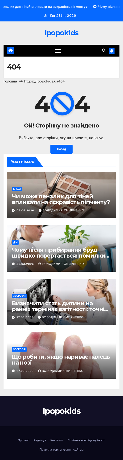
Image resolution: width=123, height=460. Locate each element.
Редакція (40, 440)
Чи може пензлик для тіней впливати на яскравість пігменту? (61, 199)
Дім (15, 242)
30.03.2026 (25, 264)
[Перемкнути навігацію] (58, 50)
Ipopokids (61, 33)
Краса (17, 189)
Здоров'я (19, 296)
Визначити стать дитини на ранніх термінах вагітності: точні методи (58, 309)
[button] (104, 50)
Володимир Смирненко (61, 210)
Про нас (23, 440)
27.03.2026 (25, 317)
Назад (61, 149)
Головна (10, 81)
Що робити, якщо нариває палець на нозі (61, 359)
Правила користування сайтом (62, 449)
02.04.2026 (25, 210)
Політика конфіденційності (86, 440)
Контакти (56, 440)
